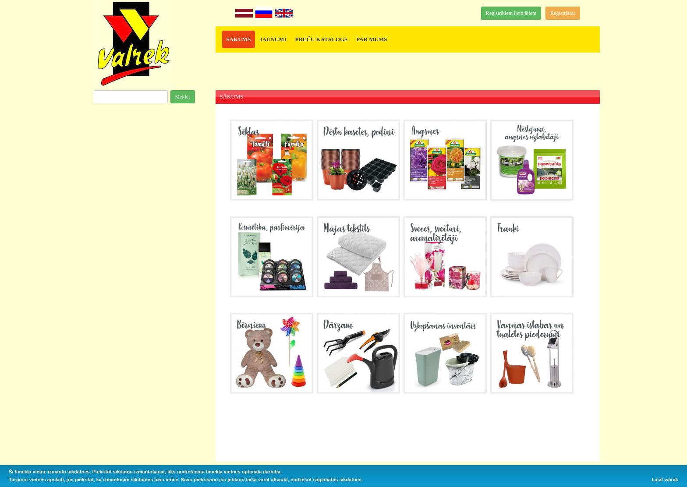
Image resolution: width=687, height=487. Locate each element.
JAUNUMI (272, 39)
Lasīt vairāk (665, 479)
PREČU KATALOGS (321, 39)
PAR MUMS (371, 39)
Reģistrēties (562, 13)
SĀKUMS (239, 39)
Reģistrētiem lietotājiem (511, 13)
